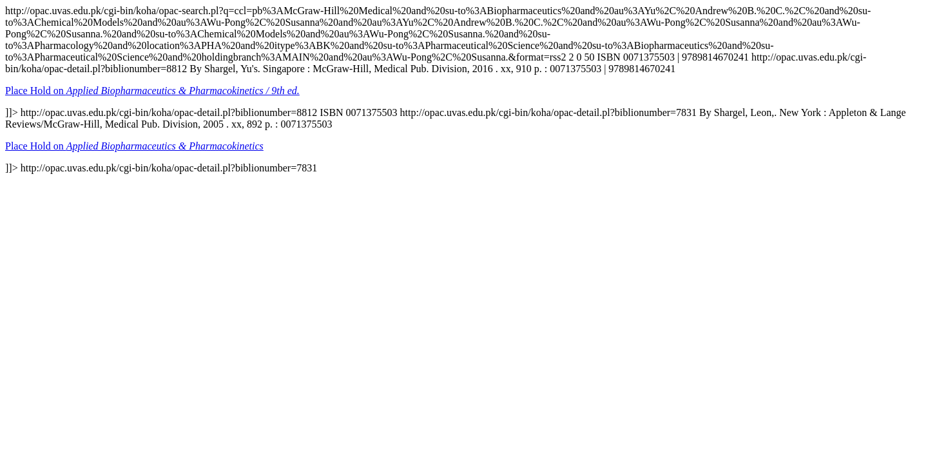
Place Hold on (152, 90)
